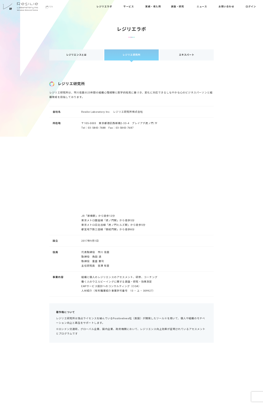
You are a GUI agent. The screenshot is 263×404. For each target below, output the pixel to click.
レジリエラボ (104, 6)
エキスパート (186, 54)
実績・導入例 (153, 6)
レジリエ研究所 (21, 7)
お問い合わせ (226, 6)
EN (51, 6)
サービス (128, 6)
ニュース (202, 6)
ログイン (251, 6)
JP (46, 6)
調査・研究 (177, 6)
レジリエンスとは (76, 54)
